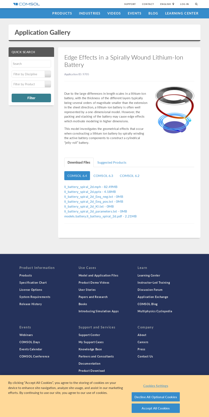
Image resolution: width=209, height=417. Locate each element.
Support (130, 4)
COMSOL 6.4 (77, 175)
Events (135, 13)
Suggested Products (112, 162)
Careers (143, 342)
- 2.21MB (100, 216)
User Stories (87, 290)
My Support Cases (91, 342)
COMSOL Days (29, 342)
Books (83, 304)
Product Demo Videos (94, 282)
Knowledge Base (90, 349)
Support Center (89, 335)
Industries (90, 13)
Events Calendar (30, 349)
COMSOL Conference (34, 356)
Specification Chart (33, 282)
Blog (153, 13)
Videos (114, 13)
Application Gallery (42, 32)
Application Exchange (153, 297)
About (142, 335)
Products (62, 13)
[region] (104, 396)
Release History (30, 304)
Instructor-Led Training (154, 282)
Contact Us (145, 356)
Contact (148, 4)
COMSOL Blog (148, 304)
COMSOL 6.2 (130, 175)
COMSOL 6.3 (103, 175)
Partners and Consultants (96, 356)
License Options (30, 290)
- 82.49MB (91, 186)
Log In (184, 4)
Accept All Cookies (156, 408)
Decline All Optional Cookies (156, 397)
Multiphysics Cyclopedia (155, 311)
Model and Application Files (98, 275)
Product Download (92, 371)
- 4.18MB (90, 191)
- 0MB (93, 196)
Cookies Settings (155, 385)
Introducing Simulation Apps (99, 311)
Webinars (26, 335)
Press (141, 349)
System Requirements (34, 297)
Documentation (90, 363)
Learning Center (181, 13)
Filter (31, 97)
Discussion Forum (150, 290)
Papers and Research (93, 297)
